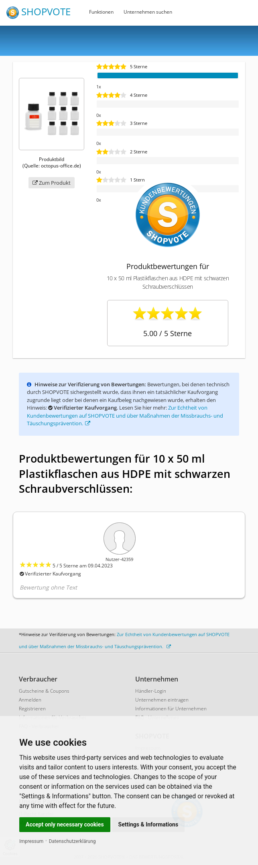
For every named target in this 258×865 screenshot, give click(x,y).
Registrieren (32, 708)
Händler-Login (150, 691)
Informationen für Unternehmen (171, 708)
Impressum (31, 841)
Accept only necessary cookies (65, 824)
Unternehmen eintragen (162, 699)
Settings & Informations (148, 824)
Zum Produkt (52, 182)
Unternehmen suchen (148, 11)
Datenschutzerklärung (72, 841)
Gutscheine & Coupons (44, 691)
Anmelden (30, 699)
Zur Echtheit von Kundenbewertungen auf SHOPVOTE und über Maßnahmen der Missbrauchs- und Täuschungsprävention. (125, 415)
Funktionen (101, 11)
